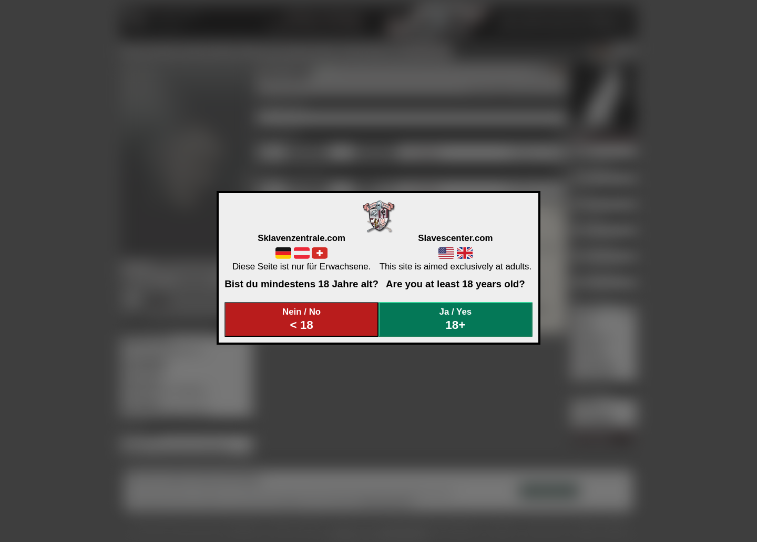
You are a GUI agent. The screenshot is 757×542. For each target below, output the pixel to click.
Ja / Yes (456, 319)
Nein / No (302, 319)
